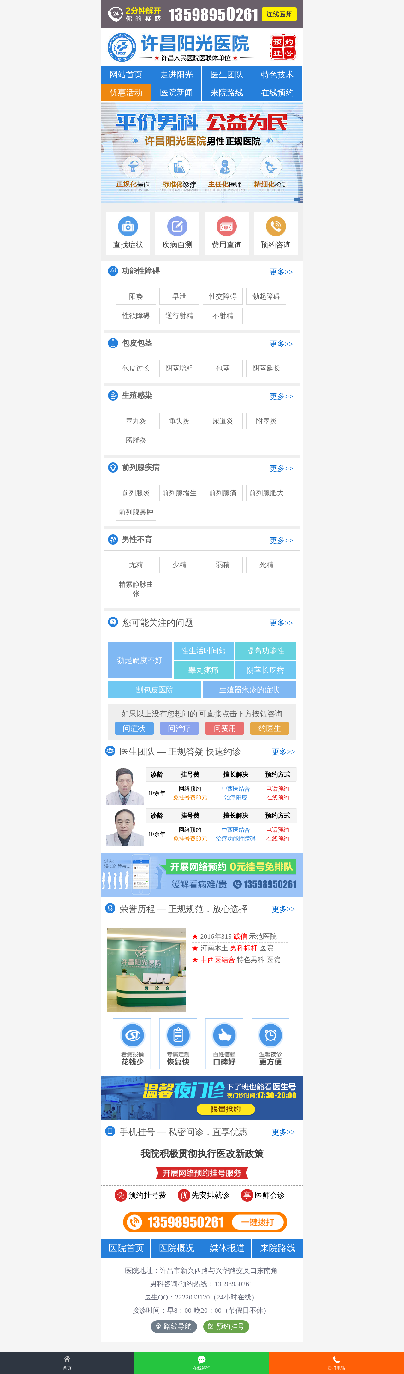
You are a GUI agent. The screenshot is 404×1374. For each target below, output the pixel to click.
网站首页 (126, 74)
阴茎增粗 (179, 368)
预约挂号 (226, 1326)
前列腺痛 (223, 493)
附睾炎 (266, 421)
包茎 (223, 368)
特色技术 (277, 74)
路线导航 (174, 1326)
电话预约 (277, 789)
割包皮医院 (155, 690)
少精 (179, 565)
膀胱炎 (136, 440)
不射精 (222, 316)
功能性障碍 (134, 271)
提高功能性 (265, 651)
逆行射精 (179, 316)
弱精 (223, 565)
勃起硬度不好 (140, 660)
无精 (136, 565)
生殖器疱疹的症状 (249, 690)
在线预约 (277, 92)
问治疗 (179, 728)
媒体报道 (227, 1248)
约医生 (269, 728)
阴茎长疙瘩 (265, 670)
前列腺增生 (179, 493)
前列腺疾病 (134, 467)
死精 (266, 565)
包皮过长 (136, 368)
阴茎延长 (266, 368)
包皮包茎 (130, 343)
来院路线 (227, 92)
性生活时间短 (203, 651)
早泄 (179, 296)
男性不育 (130, 539)
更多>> (281, 272)
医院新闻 (176, 92)
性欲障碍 (136, 316)
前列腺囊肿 (136, 512)
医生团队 (227, 74)
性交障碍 (223, 296)
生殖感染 (130, 395)
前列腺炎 (136, 493)
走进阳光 (176, 74)
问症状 (134, 728)
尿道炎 (222, 421)
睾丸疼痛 (203, 670)
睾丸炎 (136, 421)
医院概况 (176, 1248)
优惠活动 (126, 92)
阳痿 (136, 296)
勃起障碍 (266, 296)
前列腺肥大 (266, 493)
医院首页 (126, 1248)
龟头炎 (179, 421)
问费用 (224, 728)
